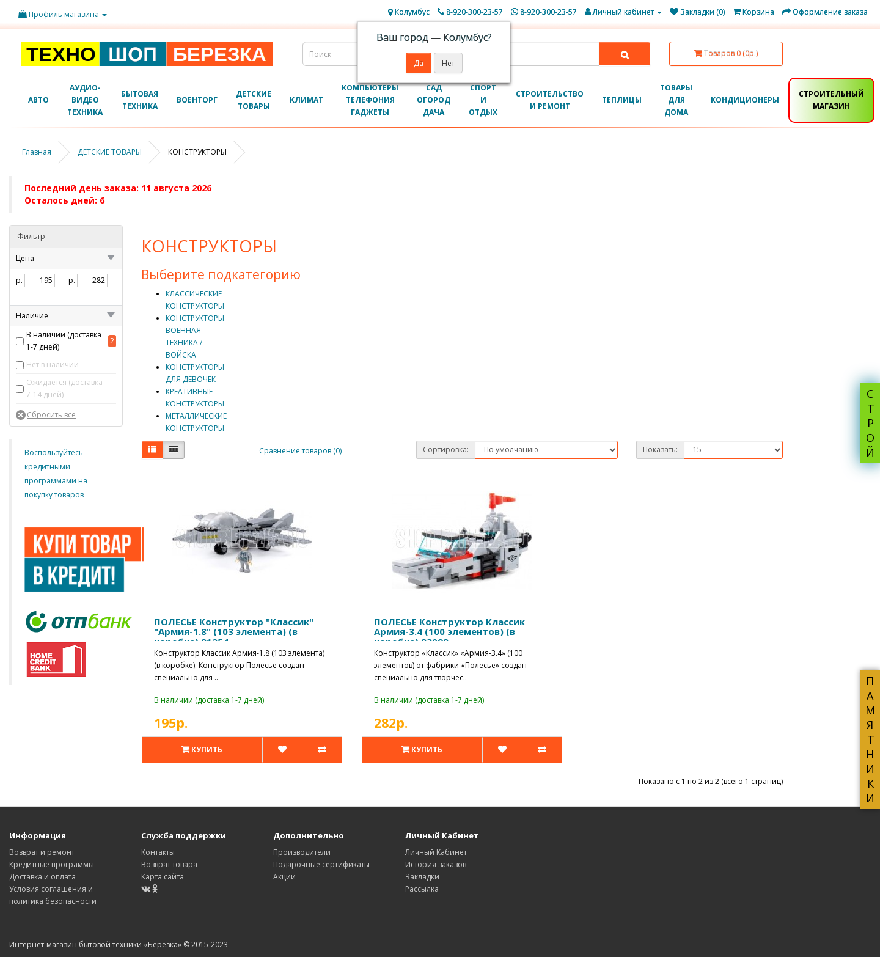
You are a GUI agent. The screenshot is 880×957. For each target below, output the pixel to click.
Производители (302, 852)
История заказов (435, 864)
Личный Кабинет (436, 852)
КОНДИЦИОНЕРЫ (745, 100)
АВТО (38, 100)
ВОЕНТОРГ (197, 100)
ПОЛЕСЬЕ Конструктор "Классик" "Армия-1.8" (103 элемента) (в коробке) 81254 (234, 631)
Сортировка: (446, 449)
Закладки (422, 876)
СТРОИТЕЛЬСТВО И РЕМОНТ (550, 100)
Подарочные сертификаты (321, 864)
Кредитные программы (51, 864)
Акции (284, 876)
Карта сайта (162, 876)
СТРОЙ (870, 423)
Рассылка (422, 889)
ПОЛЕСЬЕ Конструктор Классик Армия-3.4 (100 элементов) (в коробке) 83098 (449, 631)
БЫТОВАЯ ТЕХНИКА (139, 100)
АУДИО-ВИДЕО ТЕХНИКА (85, 99)
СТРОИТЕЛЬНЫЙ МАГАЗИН (831, 100)
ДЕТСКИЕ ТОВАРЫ (253, 100)
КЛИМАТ (306, 100)
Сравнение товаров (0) (300, 451)
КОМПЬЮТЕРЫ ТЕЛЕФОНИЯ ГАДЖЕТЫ (370, 99)
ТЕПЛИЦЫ (622, 100)
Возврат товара (169, 864)
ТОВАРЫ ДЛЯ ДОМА (676, 99)
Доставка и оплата (42, 876)
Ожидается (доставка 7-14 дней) (64, 388)
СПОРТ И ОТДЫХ (483, 99)
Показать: (660, 449)
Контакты (158, 852)
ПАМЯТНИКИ (870, 739)
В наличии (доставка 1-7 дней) (63, 340)
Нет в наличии (52, 364)
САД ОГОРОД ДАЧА (433, 99)
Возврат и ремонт (42, 852)
